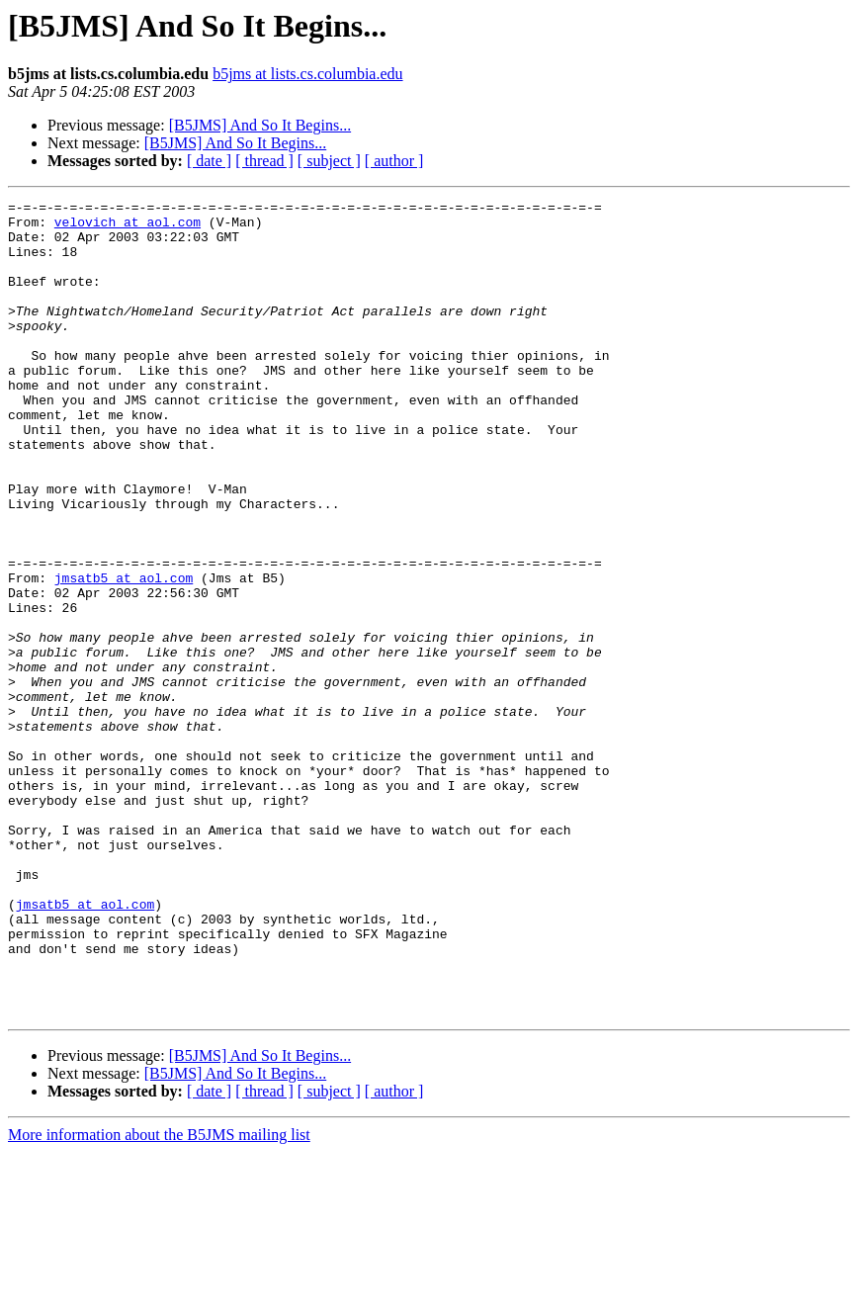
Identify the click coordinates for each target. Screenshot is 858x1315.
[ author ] (394, 160)
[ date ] (209, 160)
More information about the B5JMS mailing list (159, 1297)
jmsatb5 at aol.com (123, 654)
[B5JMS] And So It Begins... (260, 125)
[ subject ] (329, 160)
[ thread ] (264, 160)
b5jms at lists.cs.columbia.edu (307, 73)
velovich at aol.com (127, 227)
